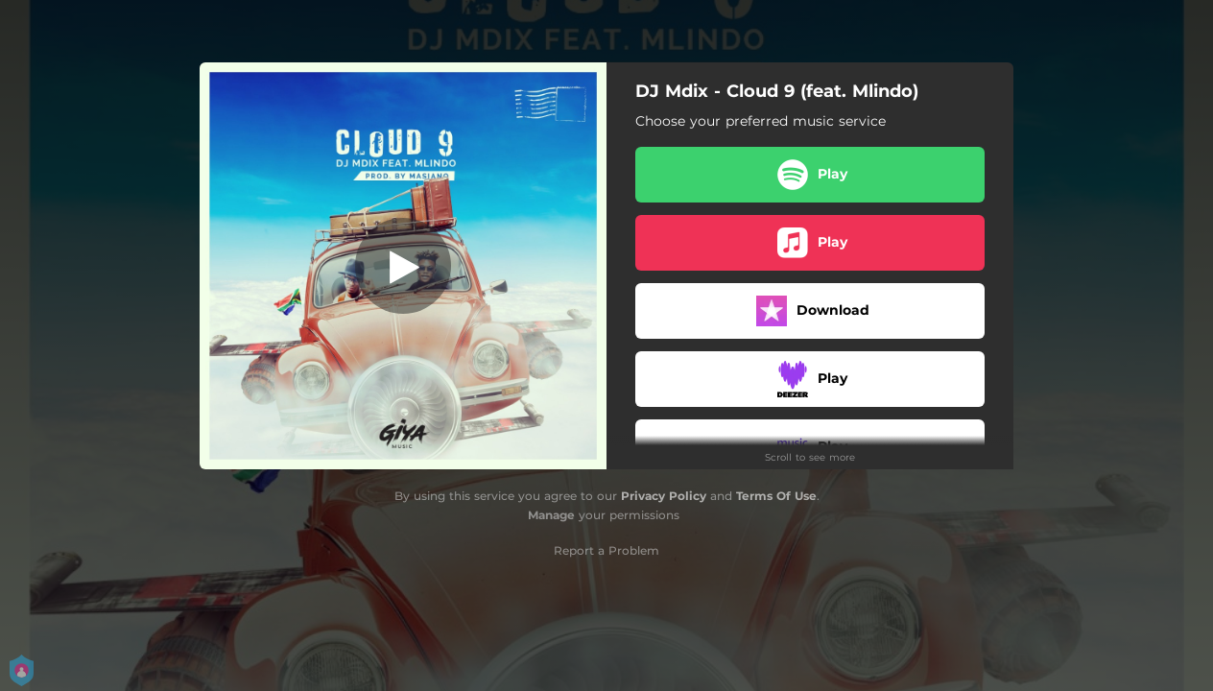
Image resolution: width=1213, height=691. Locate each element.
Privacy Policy (663, 495)
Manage (551, 515)
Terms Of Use (776, 495)
